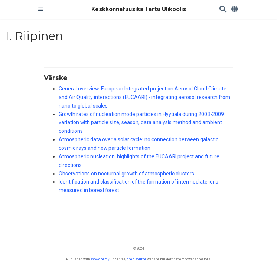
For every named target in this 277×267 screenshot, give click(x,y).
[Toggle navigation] (40, 9)
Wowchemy (100, 259)
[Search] (222, 9)
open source (136, 259)
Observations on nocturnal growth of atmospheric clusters (126, 174)
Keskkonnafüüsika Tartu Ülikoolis (138, 9)
